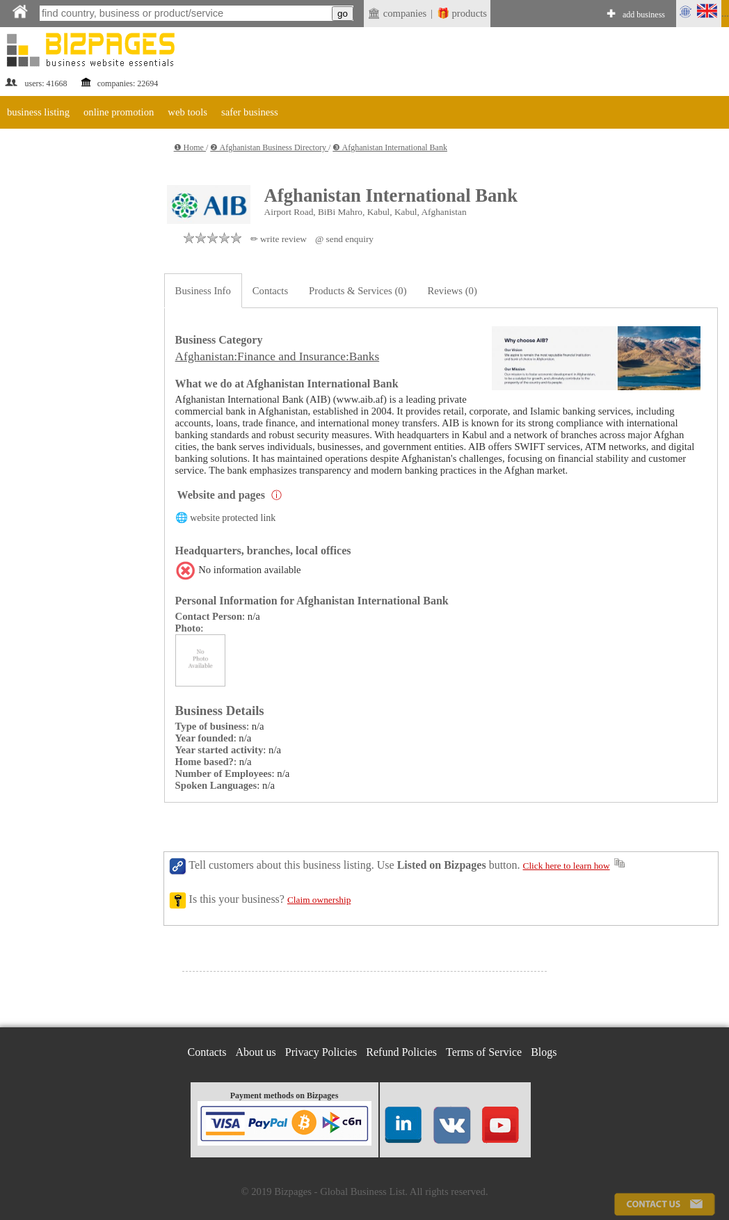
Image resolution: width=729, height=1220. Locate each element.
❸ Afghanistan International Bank (390, 147)
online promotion (118, 112)
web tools (187, 112)
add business (644, 14)
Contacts (270, 290)
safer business (249, 112)
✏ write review (278, 239)
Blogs (543, 1052)
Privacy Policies (321, 1052)
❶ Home (190, 147)
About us (256, 1052)
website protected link (232, 518)
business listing (38, 112)
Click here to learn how (566, 865)
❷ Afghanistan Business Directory (269, 147)
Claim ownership (319, 899)
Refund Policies (401, 1052)
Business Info (203, 290)
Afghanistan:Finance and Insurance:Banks (277, 356)
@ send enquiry (344, 239)
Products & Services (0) (357, 290)
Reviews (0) (452, 290)
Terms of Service (484, 1052)
